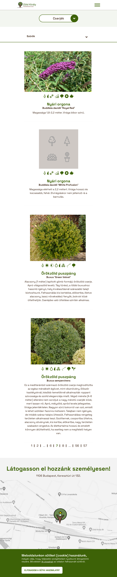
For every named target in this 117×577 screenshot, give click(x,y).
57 (85, 446)
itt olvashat (47, 561)
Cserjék (58, 18)
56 (77, 446)
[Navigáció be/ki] (97, 5)
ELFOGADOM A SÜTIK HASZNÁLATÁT (42, 570)
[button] (58, 36)
